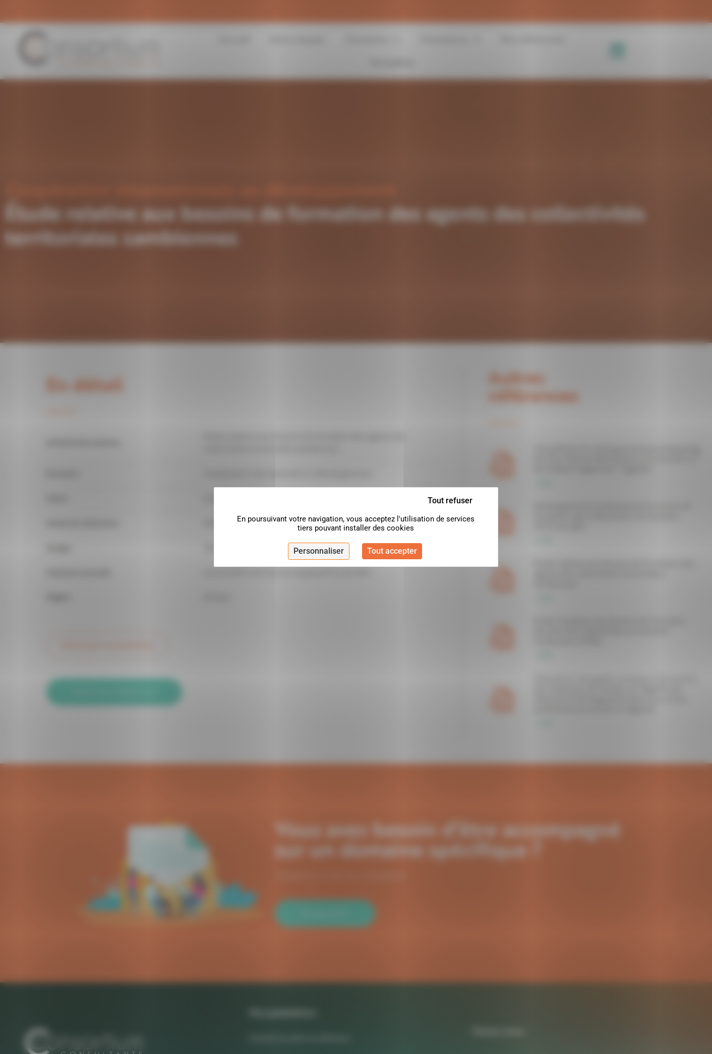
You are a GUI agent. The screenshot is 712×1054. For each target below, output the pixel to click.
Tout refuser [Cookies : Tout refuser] (450, 500)
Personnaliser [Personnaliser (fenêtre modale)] (318, 551)
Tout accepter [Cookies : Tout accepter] (392, 551)
